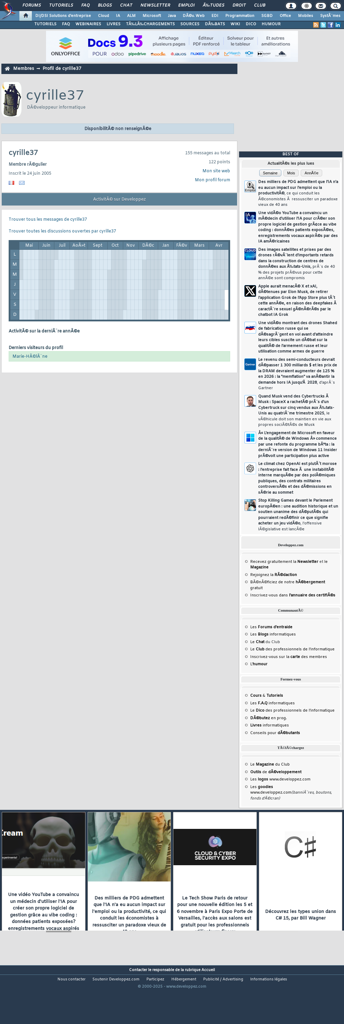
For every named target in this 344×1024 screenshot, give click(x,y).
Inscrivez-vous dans (292, 595)
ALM (131, 15)
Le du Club (270, 764)
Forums (32, 5)
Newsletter (155, 5)
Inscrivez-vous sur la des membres (288, 657)
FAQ (85, 5)
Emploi (186, 5)
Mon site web (216, 171)
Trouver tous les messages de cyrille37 (48, 219)
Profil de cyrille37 (62, 69)
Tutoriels (61, 5)
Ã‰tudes (213, 5)
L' (259, 664)
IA (118, 15)
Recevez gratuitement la (284, 561)
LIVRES (113, 24)
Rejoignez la (273, 575)
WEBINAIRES (88, 24)
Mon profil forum (212, 180)
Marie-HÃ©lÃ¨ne (29, 356)
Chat (126, 5)
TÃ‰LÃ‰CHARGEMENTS (150, 24)
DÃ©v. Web (194, 15)
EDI (214, 15)
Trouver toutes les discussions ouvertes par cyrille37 (62, 231)
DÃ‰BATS (215, 24)
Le (257, 642)
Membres (23, 69)
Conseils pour (275, 733)
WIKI (235, 24)
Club (259, 5)
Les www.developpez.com (280, 779)
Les (271, 627)
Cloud (103, 15)
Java (172, 15)
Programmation (239, 15)
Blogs (104, 5)
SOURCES (189, 24)
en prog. (268, 718)
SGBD (267, 15)
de (275, 772)
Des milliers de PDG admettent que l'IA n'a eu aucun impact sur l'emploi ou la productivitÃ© (298, 193)
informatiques (269, 725)
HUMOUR (271, 24)
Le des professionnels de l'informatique (292, 649)
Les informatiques (273, 634)
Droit (239, 5)
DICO (251, 24)
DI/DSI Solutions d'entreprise (63, 15)
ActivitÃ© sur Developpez (119, 199)
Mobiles (305, 15)
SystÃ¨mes (330, 15)
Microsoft (152, 15)
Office (285, 15)
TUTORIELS (45, 24)
